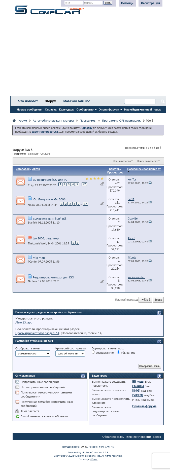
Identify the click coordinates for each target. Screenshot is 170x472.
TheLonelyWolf (37, 243)
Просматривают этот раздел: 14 (37, 333)
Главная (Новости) (138, 437)
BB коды (138, 381)
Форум (50, 101)
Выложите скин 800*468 (49, 219)
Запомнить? (75, 9)
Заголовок (22, 169)
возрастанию (103, 352)
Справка (51, 109)
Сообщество (85, 109)
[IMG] (136, 390)
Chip (30, 185)
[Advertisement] (88, 56)
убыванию (126, 352)
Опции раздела (122, 161)
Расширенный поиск (146, 109)
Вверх (158, 299)
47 (84, 184)
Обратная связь (113, 437)
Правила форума (144, 406)
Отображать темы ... (29, 348)
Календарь (66, 109)
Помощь (127, 3)
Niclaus (32, 281)
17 (85, 203)
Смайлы (138, 386)
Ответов (114, 169)
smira (31, 205)
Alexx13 (20, 322)
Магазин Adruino (76, 101)
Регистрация (150, 3)
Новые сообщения (30, 109)
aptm (30, 322)
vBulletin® (87, 452)
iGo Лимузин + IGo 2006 (49, 199)
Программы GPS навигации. (121, 120)
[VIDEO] (137, 395)
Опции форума (109, 109)
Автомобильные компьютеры (53, 120)
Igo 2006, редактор (46, 238)
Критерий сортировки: (71, 348)
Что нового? (28, 101)
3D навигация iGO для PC (50, 179)
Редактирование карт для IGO (53, 277)
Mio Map (39, 258)
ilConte (32, 261)
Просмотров (115, 172)
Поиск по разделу (147, 161)
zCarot (94, 459)
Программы (88, 120)
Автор (36, 169)
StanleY (32, 222)
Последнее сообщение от (143, 169)
